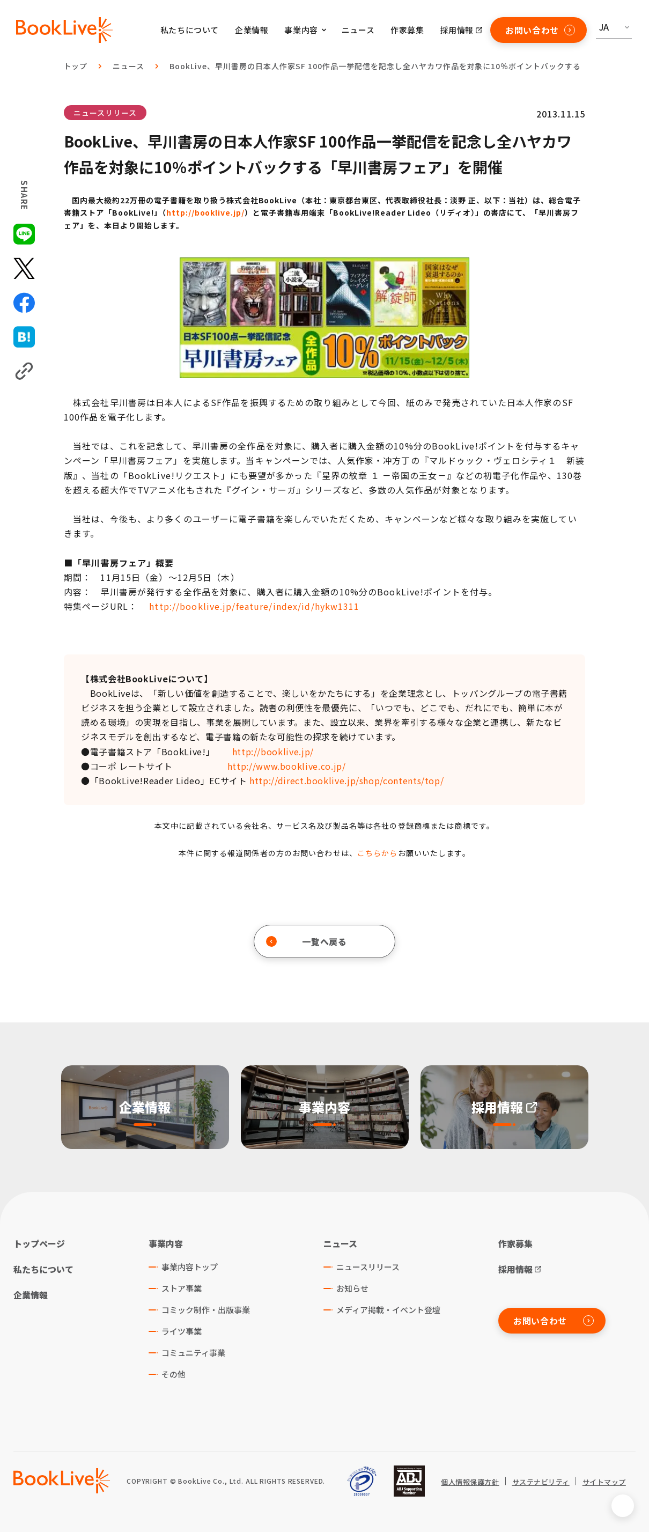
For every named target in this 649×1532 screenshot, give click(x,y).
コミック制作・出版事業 (205, 1309)
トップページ (39, 1243)
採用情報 (457, 29)
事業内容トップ (189, 1266)
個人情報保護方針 (470, 1482)
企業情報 (251, 29)
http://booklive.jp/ (205, 212)
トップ (76, 66)
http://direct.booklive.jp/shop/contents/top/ (346, 780)
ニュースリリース (105, 112)
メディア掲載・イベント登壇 (388, 1309)
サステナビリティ (541, 1482)
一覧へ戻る (306, 941)
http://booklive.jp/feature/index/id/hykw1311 (254, 606)
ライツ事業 (181, 1331)
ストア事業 (181, 1288)
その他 (173, 1374)
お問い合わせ (540, 30)
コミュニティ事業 (193, 1352)
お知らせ (352, 1288)
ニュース (358, 29)
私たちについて (189, 29)
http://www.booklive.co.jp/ (286, 766)
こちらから (377, 853)
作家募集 (407, 29)
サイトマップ (604, 1482)
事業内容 (166, 1243)
